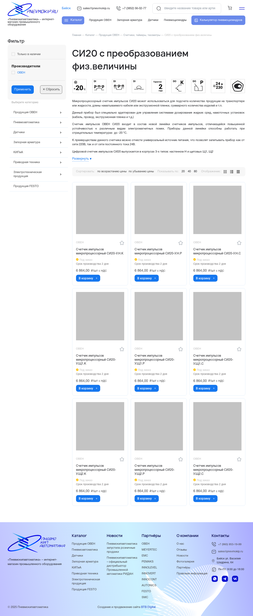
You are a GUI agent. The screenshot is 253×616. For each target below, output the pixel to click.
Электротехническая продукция (27, 174)
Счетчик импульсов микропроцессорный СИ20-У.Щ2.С (213, 469)
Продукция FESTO (26, 186)
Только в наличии (29, 54)
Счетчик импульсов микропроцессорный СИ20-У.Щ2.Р (155, 469)
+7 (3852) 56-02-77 (131, 8)
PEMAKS (148, 561)
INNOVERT (149, 573)
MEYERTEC (149, 549)
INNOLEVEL (149, 567)
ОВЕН (21, 72)
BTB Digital (148, 607)
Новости (182, 555)
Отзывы (182, 549)
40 (189, 171)
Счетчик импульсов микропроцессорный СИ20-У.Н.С (217, 251)
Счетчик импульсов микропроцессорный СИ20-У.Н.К (100, 251)
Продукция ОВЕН (25, 112)
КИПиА (18, 152)
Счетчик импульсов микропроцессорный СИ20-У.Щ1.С (213, 359)
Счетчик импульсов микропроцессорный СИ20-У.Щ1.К (96, 359)
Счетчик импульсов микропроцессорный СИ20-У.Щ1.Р (155, 359)
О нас (180, 544)
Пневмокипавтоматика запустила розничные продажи (122, 548)
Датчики (19, 132)
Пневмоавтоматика (26, 122)
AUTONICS (149, 585)
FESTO (146, 591)
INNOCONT (149, 579)
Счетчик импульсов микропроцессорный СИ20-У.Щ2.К (96, 469)
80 (195, 171)
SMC (145, 597)
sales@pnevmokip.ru (93, 8)
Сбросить (51, 89)
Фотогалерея (185, 561)
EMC (145, 555)
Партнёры (183, 567)
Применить (22, 89)
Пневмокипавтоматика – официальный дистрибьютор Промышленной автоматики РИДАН (122, 566)
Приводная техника (26, 162)
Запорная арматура (26, 142)
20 (183, 171)
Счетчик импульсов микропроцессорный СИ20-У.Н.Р (158, 251)
